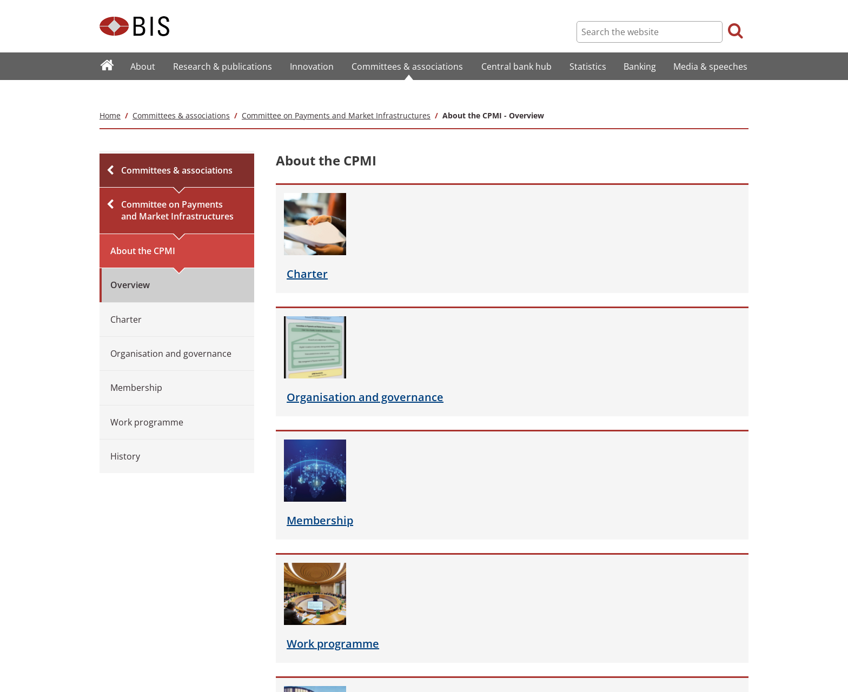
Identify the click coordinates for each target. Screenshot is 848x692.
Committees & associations (181, 94)
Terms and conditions (291, 612)
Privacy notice (279, 642)
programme (636, 262)
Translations (118, 672)
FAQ (106, 627)
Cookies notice (280, 657)
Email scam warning (289, 672)
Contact (111, 642)
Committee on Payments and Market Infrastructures (336, 94)
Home (110, 94)
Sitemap (112, 612)
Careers (112, 657)
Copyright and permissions (299, 627)
